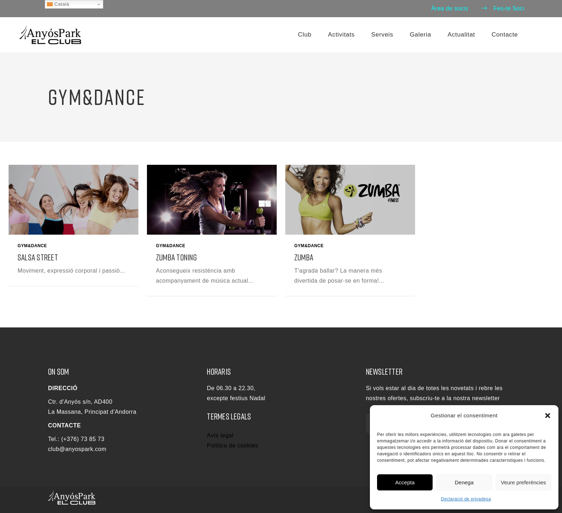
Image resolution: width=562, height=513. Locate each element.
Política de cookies (232, 445)
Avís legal (220, 435)
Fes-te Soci (502, 8)
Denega (464, 482)
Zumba (303, 257)
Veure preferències (523, 482)
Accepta (405, 482)
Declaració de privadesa (466, 499)
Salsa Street (38, 257)
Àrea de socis (449, 8)
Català (58, 4)
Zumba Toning (176, 257)
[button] (547, 415)
